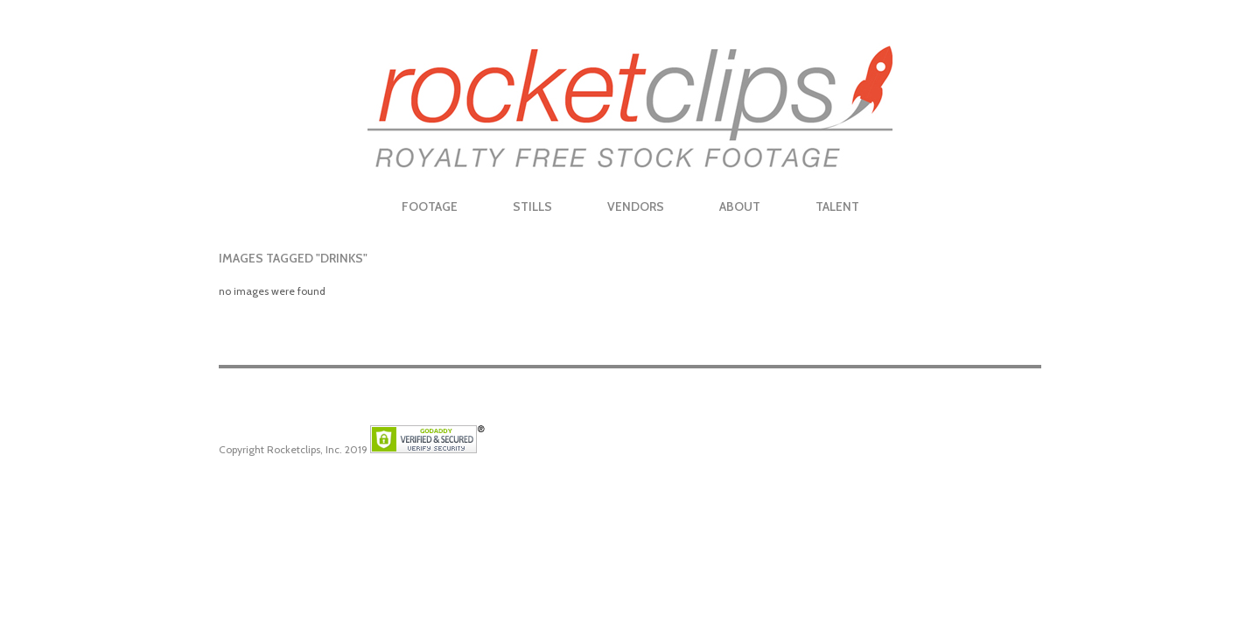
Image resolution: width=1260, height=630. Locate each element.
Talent (837, 206)
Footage (430, 206)
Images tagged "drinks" (293, 258)
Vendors (635, 206)
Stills (532, 206)
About (739, 206)
